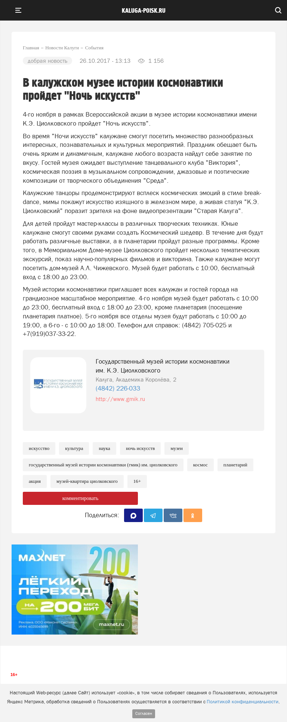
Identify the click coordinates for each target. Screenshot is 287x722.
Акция (35, 481)
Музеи (176, 448)
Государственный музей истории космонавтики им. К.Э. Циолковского (162, 366)
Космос (200, 465)
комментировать (80, 498)
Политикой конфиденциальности (242, 701)
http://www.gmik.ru (120, 399)
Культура (74, 448)
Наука (104, 448)
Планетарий (235, 465)
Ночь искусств (140, 448)
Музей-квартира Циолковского (87, 481)
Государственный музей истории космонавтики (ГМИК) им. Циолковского (103, 465)
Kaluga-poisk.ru (144, 11)
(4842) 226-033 (118, 388)
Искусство (39, 448)
